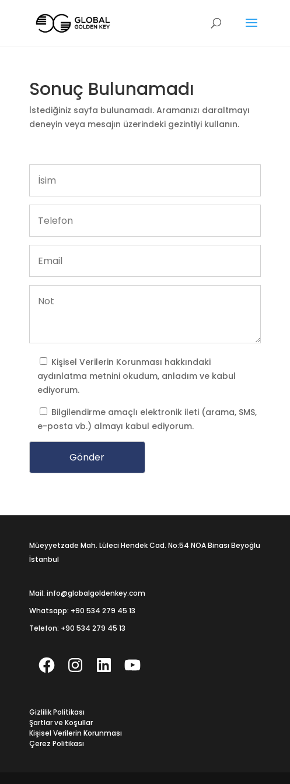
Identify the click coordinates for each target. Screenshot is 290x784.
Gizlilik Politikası (57, 712)
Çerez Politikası (56, 743)
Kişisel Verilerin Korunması (108, 362)
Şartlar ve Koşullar (61, 722)
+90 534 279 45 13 (103, 611)
